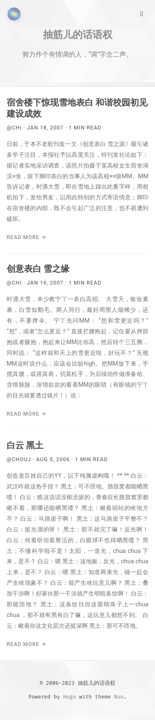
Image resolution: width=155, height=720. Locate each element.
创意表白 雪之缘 (38, 269)
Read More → (26, 237)
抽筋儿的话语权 (77, 34)
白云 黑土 (25, 445)
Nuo (119, 696)
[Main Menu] (141, 13)
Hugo (69, 696)
